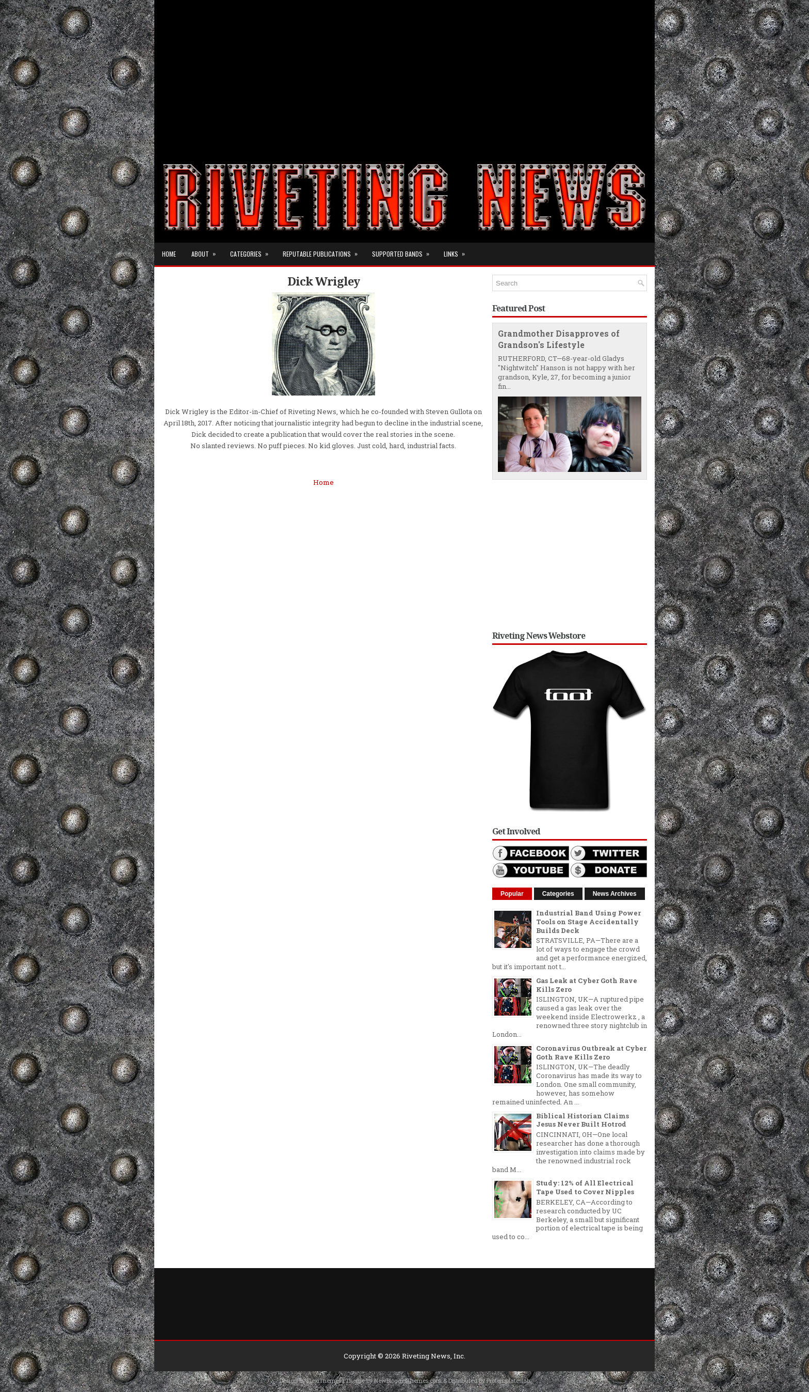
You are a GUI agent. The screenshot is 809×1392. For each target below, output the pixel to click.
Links (458, 250)
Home (169, 253)
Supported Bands (404, 250)
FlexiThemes (324, 1380)
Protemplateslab (508, 1380)
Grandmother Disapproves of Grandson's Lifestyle (559, 339)
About (206, 250)
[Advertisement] (404, 72)
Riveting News (426, 1356)
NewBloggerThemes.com (408, 1380)
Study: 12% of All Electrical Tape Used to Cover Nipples (585, 1187)
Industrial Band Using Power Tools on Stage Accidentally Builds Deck (588, 921)
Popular (512, 893)
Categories (252, 250)
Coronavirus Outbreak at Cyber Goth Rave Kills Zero (591, 1052)
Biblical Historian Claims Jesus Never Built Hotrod (582, 1120)
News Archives (615, 893)
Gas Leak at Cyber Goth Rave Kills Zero (586, 985)
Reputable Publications (323, 250)
